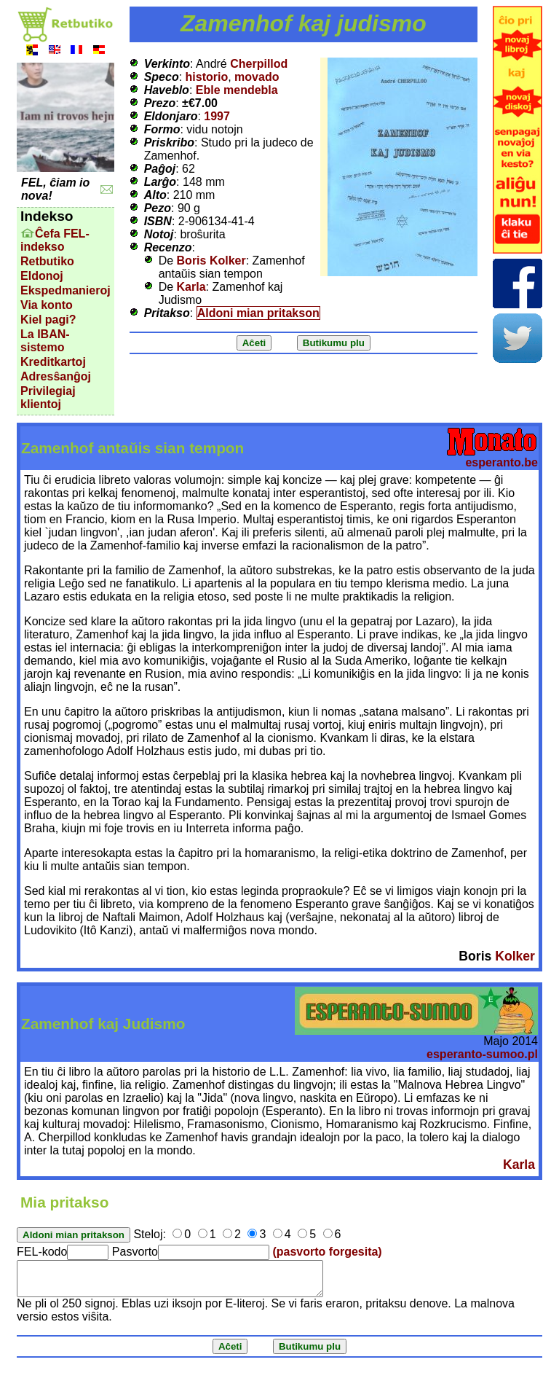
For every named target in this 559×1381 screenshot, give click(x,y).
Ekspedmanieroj (65, 290)
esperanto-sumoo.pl (482, 1054)
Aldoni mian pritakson (258, 313)
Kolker (515, 956)
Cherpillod (259, 64)
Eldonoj (41, 276)
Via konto (46, 305)
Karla (191, 287)
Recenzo (168, 247)
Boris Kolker (211, 260)
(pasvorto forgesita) (326, 1251)
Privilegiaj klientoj (48, 397)
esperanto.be (501, 462)
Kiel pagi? (48, 319)
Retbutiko (47, 261)
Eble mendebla (237, 90)
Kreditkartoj (53, 362)
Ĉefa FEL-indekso (55, 240)
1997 (217, 116)
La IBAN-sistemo (45, 340)
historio (207, 77)
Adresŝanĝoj (55, 376)
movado (256, 77)
